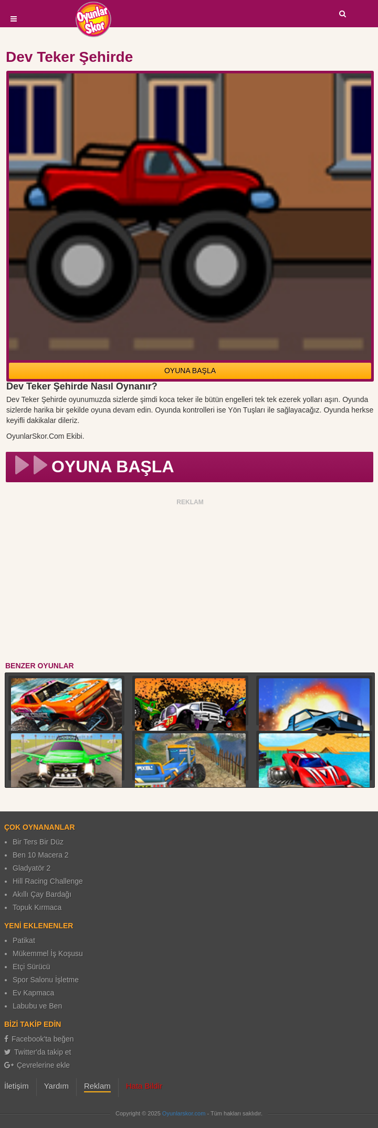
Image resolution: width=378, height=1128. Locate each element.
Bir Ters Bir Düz (38, 842)
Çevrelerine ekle (37, 1065)
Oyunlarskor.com (184, 1113)
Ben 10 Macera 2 (41, 855)
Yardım (56, 1085)
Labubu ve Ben (37, 1006)
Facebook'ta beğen (39, 1039)
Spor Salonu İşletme (46, 979)
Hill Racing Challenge (48, 881)
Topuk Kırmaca (37, 907)
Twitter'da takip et (37, 1052)
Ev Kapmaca (33, 993)
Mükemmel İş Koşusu (48, 953)
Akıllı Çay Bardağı (42, 894)
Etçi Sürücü (31, 966)
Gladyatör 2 (31, 868)
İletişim (16, 1085)
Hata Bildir (144, 1085)
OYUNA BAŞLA (190, 370)
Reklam (97, 1085)
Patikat (24, 940)
